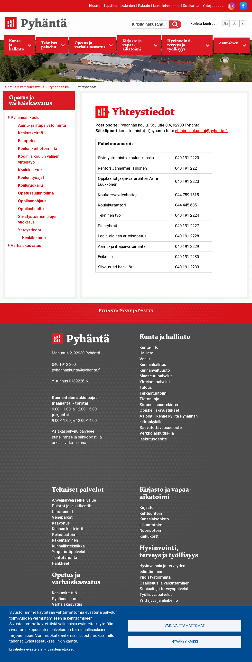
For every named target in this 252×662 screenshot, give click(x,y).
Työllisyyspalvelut (156, 594)
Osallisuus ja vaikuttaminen (164, 583)
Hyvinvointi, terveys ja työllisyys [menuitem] (186, 46)
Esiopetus (27, 140)
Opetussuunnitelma (36, 193)
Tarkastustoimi (154, 393)
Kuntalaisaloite (166, 6)
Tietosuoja (149, 398)
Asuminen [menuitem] (230, 46)
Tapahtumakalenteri (119, 6)
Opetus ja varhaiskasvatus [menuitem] (91, 46)
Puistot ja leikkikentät (72, 505)
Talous (146, 387)
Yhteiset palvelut (155, 381)
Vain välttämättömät (185, 626)
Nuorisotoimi (151, 530)
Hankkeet (60, 563)
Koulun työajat (31, 177)
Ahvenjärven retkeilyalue (74, 500)
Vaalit (145, 358)
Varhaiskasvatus (26, 245)
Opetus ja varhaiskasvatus (24, 87)
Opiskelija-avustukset (159, 410)
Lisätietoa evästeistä (25, 649)
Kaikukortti (149, 536)
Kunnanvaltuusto (155, 370)
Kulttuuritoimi (152, 513)
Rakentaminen (65, 540)
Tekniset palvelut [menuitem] (50, 46)
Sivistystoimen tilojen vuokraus (37, 219)
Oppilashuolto (31, 208)
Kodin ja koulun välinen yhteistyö (38, 159)
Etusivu (95, 6)
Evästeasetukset (60, 649)
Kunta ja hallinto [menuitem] (18, 46)
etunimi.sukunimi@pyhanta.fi (201, 130)
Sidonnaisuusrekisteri (159, 404)
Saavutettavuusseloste (161, 427)
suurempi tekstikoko (226, 22)
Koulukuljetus (30, 169)
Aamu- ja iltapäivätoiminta (42, 125)
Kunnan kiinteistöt (68, 528)
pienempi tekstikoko (242, 22)
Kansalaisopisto (154, 518)
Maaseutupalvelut (156, 375)
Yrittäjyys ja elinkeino (159, 600)
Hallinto (146, 352)
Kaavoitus (61, 523)
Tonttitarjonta (64, 557)
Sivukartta (191, 6)
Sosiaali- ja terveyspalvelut (164, 588)
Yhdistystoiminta (155, 577)
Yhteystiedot (213, 6)
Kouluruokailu (30, 185)
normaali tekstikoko (234, 22)
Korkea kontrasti (203, 24)
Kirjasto (147, 507)
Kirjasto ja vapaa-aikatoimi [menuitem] (137, 46)
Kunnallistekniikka (68, 546)
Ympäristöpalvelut (68, 551)
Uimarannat (62, 511)
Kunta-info (149, 347)
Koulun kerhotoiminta (37, 148)
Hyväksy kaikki (185, 641)
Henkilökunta (34, 237)
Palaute (144, 6)
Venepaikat (62, 517)
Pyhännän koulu (61, 87)
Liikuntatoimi (151, 524)
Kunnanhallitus (153, 364)
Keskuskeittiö (30, 132)
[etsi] (153, 24)
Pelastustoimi (64, 534)
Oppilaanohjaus (32, 200)
